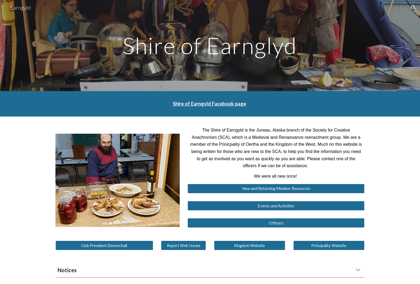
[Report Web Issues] (183, 245)
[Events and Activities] (276, 206)
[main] (210, 45)
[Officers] (276, 223)
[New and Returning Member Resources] (276, 188)
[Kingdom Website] (249, 245)
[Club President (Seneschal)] (104, 245)
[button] (413, 7)
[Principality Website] (329, 245)
